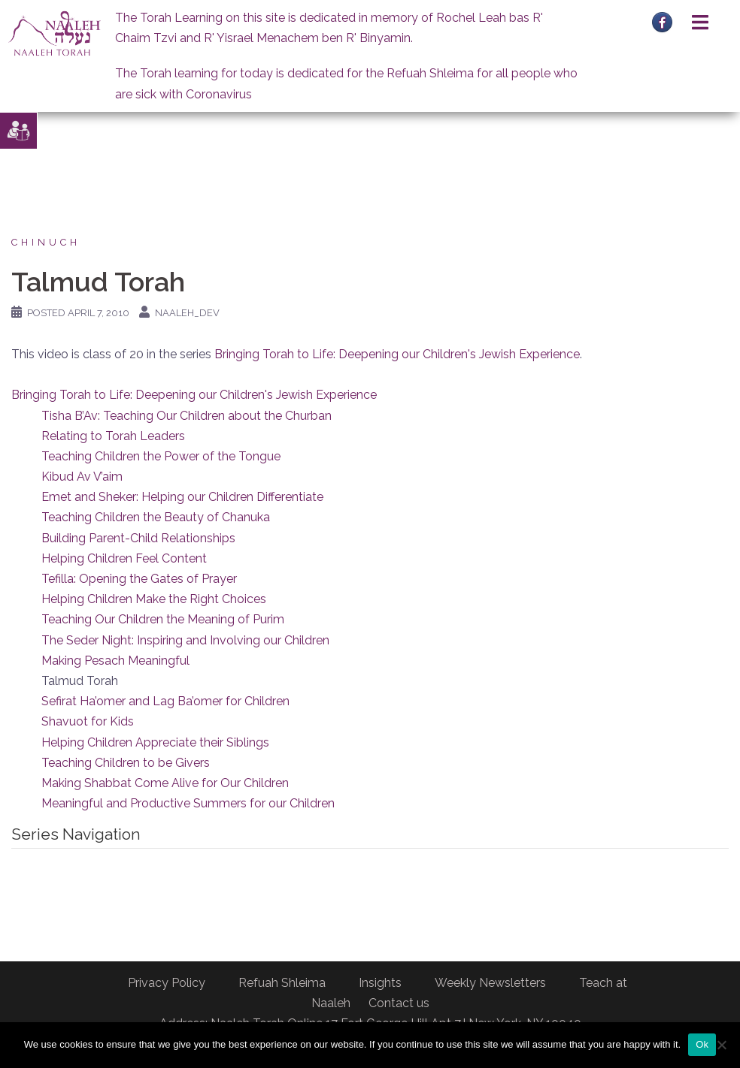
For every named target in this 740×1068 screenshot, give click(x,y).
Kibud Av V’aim (82, 476)
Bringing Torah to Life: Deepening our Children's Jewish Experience (397, 354)
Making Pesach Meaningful (115, 660)
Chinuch (45, 242)
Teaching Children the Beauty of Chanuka (155, 517)
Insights (380, 983)
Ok (702, 1044)
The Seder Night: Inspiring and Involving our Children (185, 640)
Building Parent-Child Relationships (138, 538)
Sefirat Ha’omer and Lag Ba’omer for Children (165, 701)
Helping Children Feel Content (124, 558)
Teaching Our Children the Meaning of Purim (162, 619)
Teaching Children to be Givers (125, 763)
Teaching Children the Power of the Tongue (161, 456)
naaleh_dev (187, 312)
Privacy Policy (166, 983)
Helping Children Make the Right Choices (153, 599)
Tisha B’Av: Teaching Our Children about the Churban (186, 416)
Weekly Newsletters (490, 983)
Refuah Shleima (282, 983)
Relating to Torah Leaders (113, 436)
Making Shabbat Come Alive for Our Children (165, 783)
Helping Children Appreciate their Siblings (155, 742)
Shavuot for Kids (87, 721)
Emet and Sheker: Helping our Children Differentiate (182, 497)
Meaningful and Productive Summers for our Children (188, 803)
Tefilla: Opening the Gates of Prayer (139, 579)
